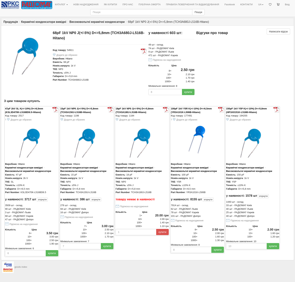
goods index (21, 267)
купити (188, 92)
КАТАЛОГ (61, 4)
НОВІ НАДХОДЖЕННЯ (85, 4)
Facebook (229, 4)
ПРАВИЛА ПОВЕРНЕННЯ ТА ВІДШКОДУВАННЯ (192, 4)
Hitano (69, 58)
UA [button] (260, 4)
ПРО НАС (127, 4)
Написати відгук (278, 31)
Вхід (287, 4)
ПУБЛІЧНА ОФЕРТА (150, 4)
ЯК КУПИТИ (110, 4)
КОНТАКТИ (246, 4)
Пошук (198, 12)
